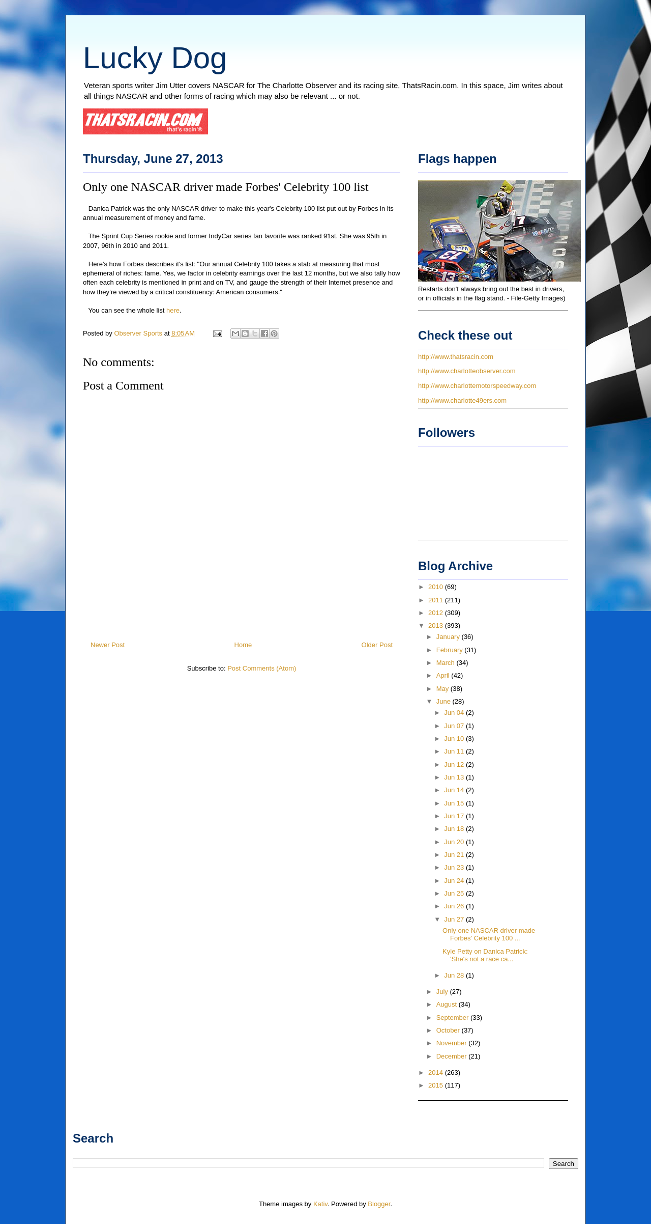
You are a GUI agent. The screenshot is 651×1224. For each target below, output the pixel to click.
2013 (436, 625)
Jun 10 (455, 738)
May (443, 688)
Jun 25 (455, 893)
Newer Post (108, 645)
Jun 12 (455, 764)
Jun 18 (455, 828)
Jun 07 (455, 726)
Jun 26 (455, 906)
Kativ (320, 1204)
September (453, 1017)
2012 (436, 613)
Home (243, 645)
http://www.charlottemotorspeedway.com (477, 386)
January (449, 637)
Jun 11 (455, 751)
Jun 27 (455, 919)
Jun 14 (455, 790)
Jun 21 (455, 854)
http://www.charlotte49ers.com (462, 400)
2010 (436, 587)
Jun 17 (455, 816)
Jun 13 (455, 777)
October (449, 1030)
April (444, 675)
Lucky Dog (155, 58)
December (452, 1056)
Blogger (379, 1204)
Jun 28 (455, 975)
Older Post (377, 645)
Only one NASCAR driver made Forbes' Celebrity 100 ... (488, 934)
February (450, 650)
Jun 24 (455, 880)
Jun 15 (455, 803)
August (447, 1004)
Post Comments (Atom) (261, 668)
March (446, 662)
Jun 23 (455, 867)
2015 (436, 1085)
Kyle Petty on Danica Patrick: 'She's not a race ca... (485, 955)
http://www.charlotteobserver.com (466, 371)
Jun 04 (455, 712)
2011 (436, 600)
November (452, 1043)
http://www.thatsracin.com (455, 356)
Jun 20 (455, 842)
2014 (436, 1072)
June (444, 701)
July (443, 991)
